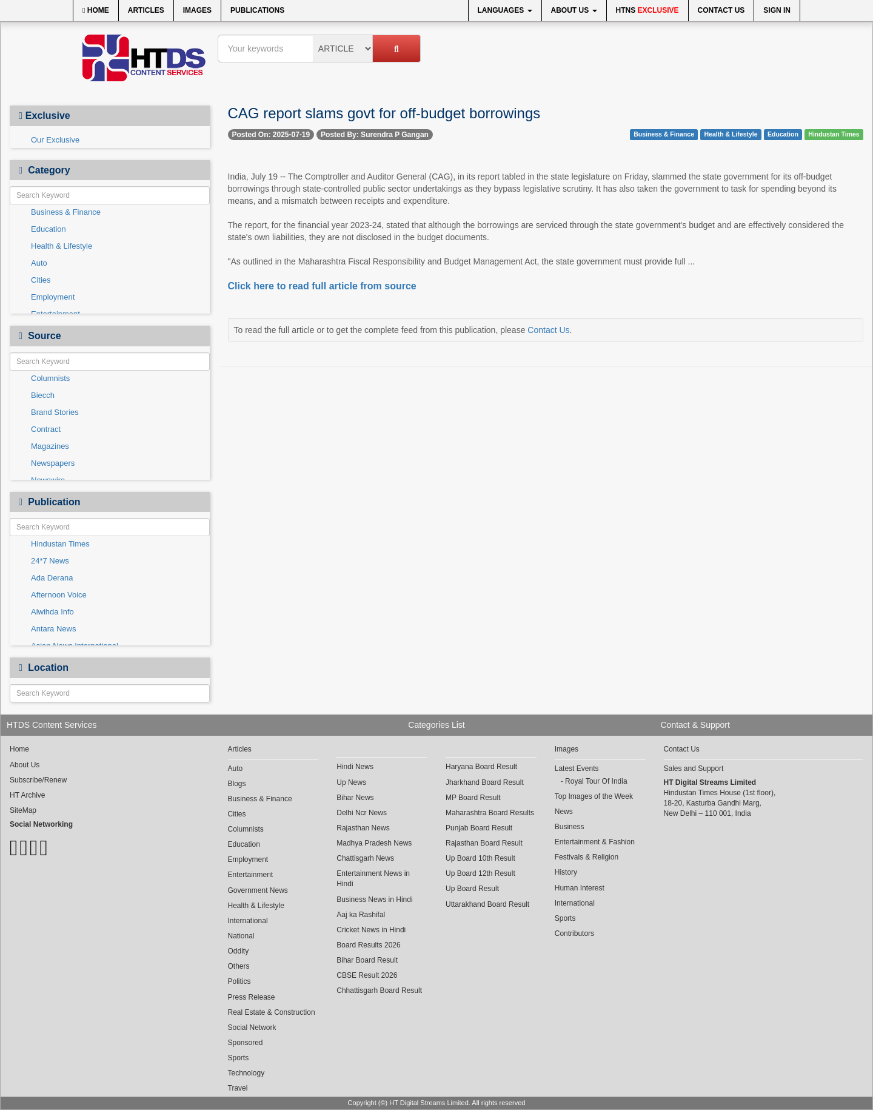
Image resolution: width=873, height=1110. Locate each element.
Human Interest (579, 888)
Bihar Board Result (367, 960)
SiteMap (23, 810)
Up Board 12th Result (480, 873)
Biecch (43, 395)
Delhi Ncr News (361, 813)
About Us (574, 10)
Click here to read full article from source (322, 286)
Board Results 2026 (368, 945)
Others (239, 966)
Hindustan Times (60, 543)
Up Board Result (472, 888)
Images (197, 10)
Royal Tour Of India (596, 781)
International (248, 921)
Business (569, 826)
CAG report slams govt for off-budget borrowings (384, 113)
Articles (146, 10)
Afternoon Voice (59, 594)
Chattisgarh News (365, 858)
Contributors (574, 933)
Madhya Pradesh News (374, 843)
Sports (238, 1058)
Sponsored (245, 1042)
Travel (238, 1088)
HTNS (647, 10)
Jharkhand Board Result (485, 782)
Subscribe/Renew (38, 780)
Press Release (251, 997)
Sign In (777, 10)
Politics (239, 981)
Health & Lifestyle (61, 246)
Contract (46, 429)
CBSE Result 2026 (366, 975)
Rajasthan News (362, 828)
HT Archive (27, 795)
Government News (258, 890)
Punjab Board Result (479, 828)
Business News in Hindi (374, 899)
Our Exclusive (55, 139)
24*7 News (50, 560)
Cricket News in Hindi (371, 930)
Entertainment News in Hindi (373, 878)
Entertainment (250, 874)
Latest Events (577, 768)
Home (95, 10)
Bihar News (354, 797)
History (566, 872)
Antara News (53, 628)
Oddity (238, 951)
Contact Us (721, 10)
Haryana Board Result (481, 766)
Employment (53, 296)
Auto (39, 262)
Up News (351, 782)
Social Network (252, 1027)
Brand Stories (55, 412)
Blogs (237, 783)
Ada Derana (52, 577)
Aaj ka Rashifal (360, 914)
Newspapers (53, 463)
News (564, 811)
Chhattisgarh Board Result (379, 990)
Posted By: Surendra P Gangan (375, 134)
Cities (41, 279)
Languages (505, 10)
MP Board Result (473, 797)
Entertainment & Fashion (595, 842)
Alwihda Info (52, 611)
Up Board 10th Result (480, 858)
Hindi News (354, 766)
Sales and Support (694, 768)
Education (48, 229)
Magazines (50, 446)
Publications (257, 10)
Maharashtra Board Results (490, 813)
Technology (246, 1073)
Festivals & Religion (586, 857)
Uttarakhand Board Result (487, 904)
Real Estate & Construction (271, 1012)
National (241, 936)
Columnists (50, 378)
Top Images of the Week (594, 796)
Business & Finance (66, 212)
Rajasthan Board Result (484, 843)
